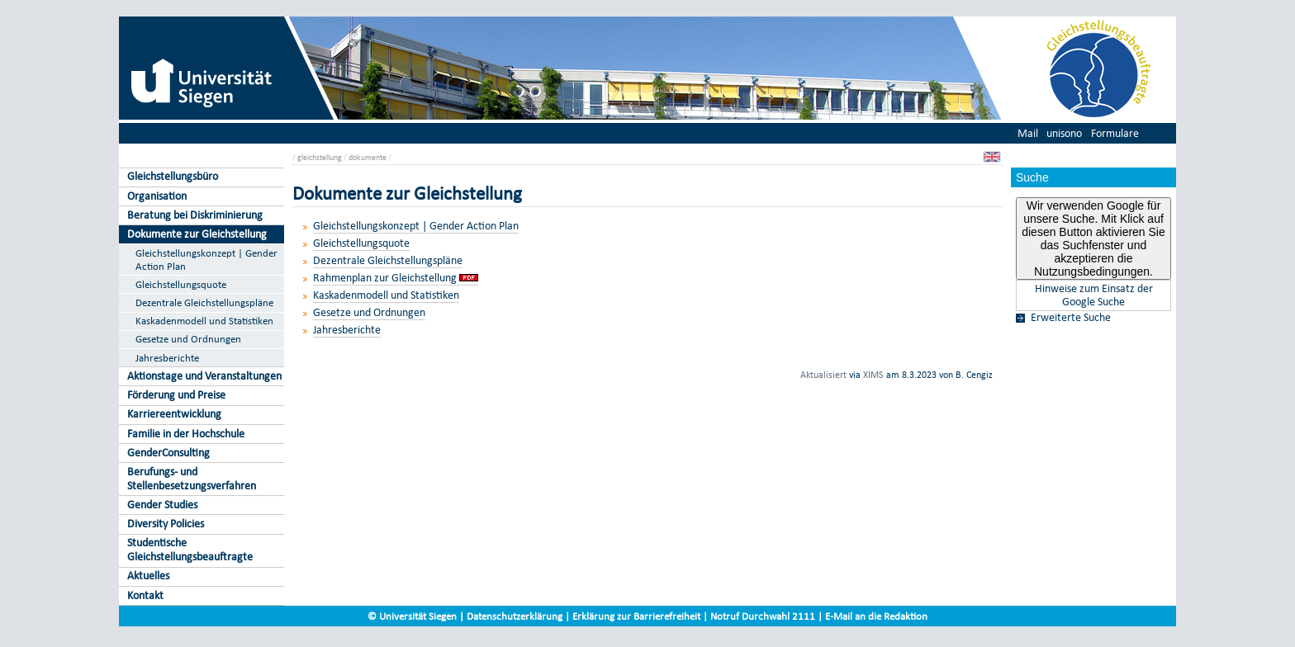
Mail (1027, 133)
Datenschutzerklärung (514, 616)
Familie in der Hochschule (185, 434)
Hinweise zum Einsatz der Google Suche (1094, 295)
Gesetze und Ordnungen (188, 339)
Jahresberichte (167, 358)
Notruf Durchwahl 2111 (762, 616)
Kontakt (145, 595)
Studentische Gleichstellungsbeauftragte (190, 550)
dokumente (368, 157)
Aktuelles (148, 576)
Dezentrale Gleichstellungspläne (204, 302)
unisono (1064, 133)
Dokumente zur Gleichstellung (197, 234)
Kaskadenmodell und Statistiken (204, 321)
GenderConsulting (168, 453)
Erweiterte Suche (1071, 317)
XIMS (873, 374)
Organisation (157, 196)
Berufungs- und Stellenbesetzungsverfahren (191, 479)
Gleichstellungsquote (180, 284)
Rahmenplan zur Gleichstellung (385, 278)
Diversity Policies (165, 524)
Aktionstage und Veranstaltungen (204, 376)
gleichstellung (319, 157)
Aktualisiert (823, 374)
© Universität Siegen (412, 616)
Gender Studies (162, 505)
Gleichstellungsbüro (172, 176)
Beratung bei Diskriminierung (195, 215)
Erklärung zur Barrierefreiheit (636, 616)
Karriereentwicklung (174, 414)
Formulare (1115, 133)
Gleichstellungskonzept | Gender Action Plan (206, 259)
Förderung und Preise (176, 395)
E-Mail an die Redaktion (876, 616)
